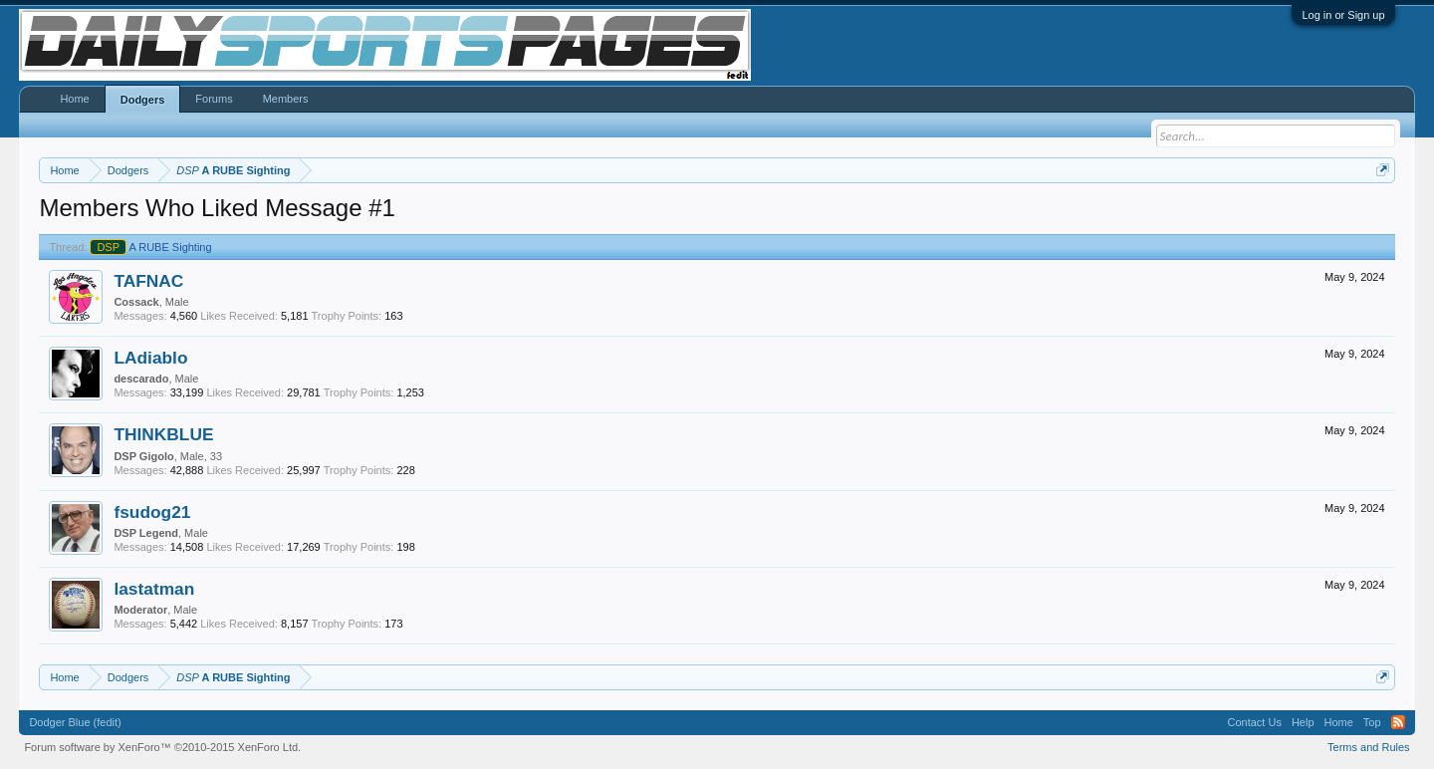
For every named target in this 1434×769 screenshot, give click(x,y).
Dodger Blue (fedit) (74, 722)
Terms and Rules (1368, 747)
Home (74, 99)
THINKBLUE (163, 434)
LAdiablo (150, 358)
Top (1372, 722)
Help (1303, 722)
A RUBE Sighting (150, 247)
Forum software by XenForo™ (162, 747)
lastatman (154, 589)
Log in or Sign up (1343, 15)
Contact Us (1254, 722)
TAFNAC (148, 281)
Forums (213, 99)
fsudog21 (152, 512)
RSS (1398, 722)
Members (286, 99)
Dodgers (142, 100)
